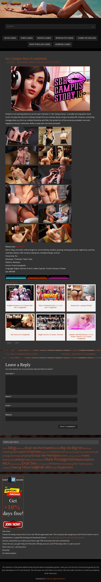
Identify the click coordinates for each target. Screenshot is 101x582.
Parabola (50, 579)
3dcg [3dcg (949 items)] (12, 447)
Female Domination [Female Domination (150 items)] (81, 452)
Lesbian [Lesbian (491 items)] (19, 459)
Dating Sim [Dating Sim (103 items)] (45, 452)
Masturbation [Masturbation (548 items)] (84, 459)
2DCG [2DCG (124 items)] (4, 448)
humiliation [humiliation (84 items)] (72, 456)
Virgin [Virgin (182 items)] (54, 467)
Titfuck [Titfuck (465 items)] (26, 467)
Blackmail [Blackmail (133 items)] (87, 448)
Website (8, 415)
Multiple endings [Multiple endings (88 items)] (15, 464)
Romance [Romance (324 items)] (54, 463)
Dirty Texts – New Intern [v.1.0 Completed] (78, 354)
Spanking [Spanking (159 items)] (88, 463)
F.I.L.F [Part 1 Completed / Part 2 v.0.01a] (21, 354)
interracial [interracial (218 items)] (8, 459)
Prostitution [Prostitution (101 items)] (44, 464)
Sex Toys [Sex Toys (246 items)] (79, 463)
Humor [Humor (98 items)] (78, 456)
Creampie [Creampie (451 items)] (34, 451)
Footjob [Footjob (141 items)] (17, 456)
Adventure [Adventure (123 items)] (20, 448)
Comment (10, 373)
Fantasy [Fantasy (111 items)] (69, 452)
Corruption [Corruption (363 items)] (19, 451)
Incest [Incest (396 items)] (86, 455)
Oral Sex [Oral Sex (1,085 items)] (29, 463)
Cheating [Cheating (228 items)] (7, 451)
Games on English (35, 62)
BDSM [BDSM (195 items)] (57, 448)
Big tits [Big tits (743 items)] (77, 447)
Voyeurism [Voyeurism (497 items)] (65, 467)
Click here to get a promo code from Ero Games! (65, 537)
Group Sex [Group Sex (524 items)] (38, 455)
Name (8, 396)
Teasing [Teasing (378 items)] (16, 467)
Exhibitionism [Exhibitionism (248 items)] (58, 451)
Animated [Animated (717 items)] (46, 447)
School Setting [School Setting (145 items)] (67, 463)
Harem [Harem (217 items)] (63, 455)
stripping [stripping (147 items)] (6, 467)
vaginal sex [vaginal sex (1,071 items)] (41, 467)
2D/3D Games (22, 62)
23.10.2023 (11, 62)
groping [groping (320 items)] (26, 455)
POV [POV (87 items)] (38, 464)
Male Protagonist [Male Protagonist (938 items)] (59, 459)
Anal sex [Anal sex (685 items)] (31, 447)
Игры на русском (51, 62)
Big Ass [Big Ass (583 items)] (66, 448)
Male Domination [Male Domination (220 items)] (34, 459)
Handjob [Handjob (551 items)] (53, 455)
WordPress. (61, 579)
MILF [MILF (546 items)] (5, 463)
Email (8, 405)
